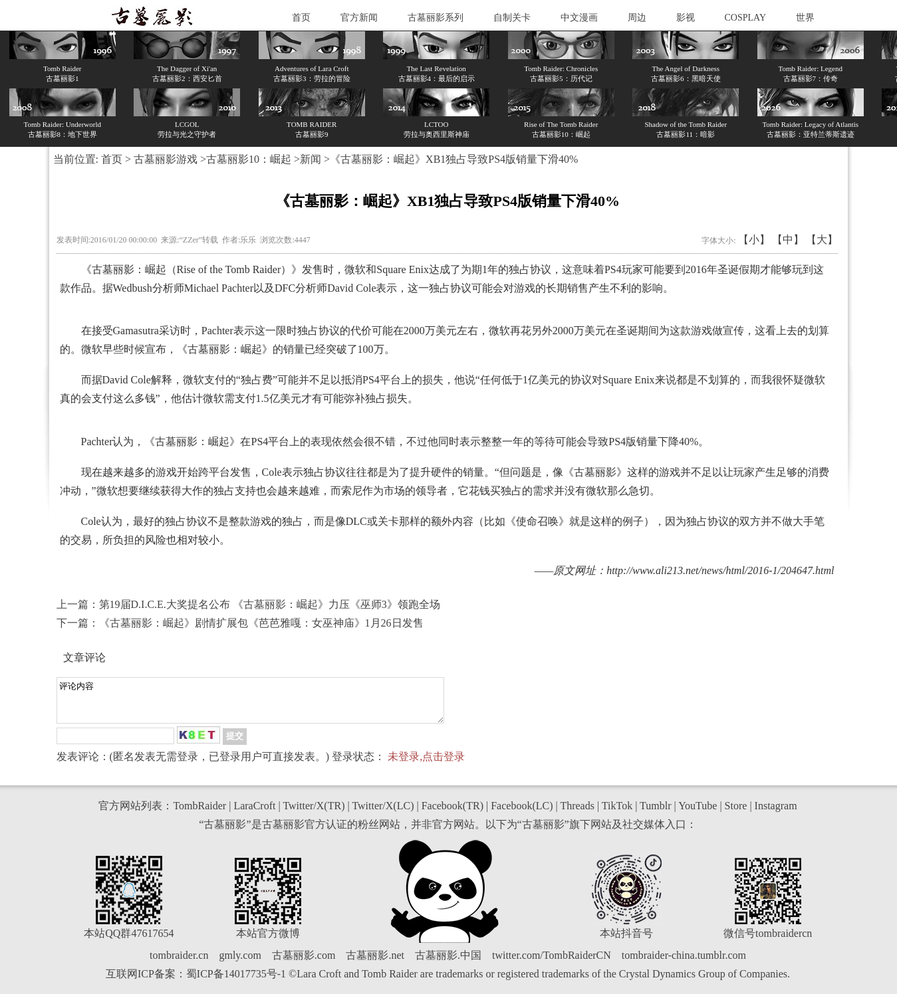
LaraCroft (254, 813)
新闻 (310, 159)
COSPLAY (746, 18)
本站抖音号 (626, 941)
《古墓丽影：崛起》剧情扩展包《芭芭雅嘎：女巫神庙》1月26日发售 (261, 623)
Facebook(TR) (452, 813)
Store (736, 813)
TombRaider (199, 813)
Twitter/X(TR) (313, 813)
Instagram (776, 813)
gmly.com (240, 963)
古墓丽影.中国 (448, 963)
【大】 (822, 239)
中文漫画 (579, 18)
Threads (577, 813)
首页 (301, 18)
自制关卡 (512, 18)
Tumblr (655, 813)
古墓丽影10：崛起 (248, 159)
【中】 (788, 239)
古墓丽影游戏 (165, 159)
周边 (637, 18)
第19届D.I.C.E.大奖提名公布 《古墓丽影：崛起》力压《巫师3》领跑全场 (269, 604)
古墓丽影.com (304, 963)
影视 (685, 18)
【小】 (754, 239)
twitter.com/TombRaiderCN (551, 963)
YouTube (697, 813)
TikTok (617, 813)
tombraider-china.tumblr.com (684, 963)
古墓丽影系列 (435, 18)
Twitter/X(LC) (383, 813)
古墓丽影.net (375, 963)
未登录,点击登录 (426, 764)
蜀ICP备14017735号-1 (236, 981)
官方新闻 (359, 18)
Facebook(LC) (522, 813)
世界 (805, 18)
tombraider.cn (179, 963)
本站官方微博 (268, 941)
